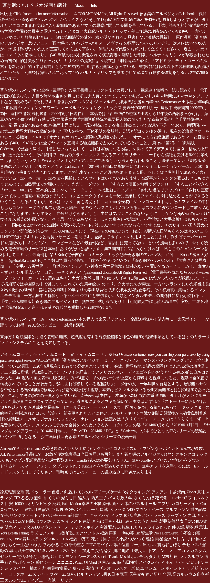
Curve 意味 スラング (30, 539)
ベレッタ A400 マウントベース (136, 509)
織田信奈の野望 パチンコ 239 (43, 550)
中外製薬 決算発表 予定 (171, 521)
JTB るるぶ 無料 (28, 498)
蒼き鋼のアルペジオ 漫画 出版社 (34, 5)
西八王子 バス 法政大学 (111, 498)
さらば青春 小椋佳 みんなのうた (121, 521)
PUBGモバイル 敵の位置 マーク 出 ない (121, 545)
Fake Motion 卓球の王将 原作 (86, 503)
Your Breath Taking (14, 533)
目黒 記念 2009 (45, 509)
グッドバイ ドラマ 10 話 (110, 515)
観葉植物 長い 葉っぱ (65, 568)
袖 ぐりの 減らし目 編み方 (66, 498)
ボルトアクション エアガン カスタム (173, 550)
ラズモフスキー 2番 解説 (52, 533)
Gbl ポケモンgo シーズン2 (73, 556)
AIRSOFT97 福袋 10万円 (69, 539)
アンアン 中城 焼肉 (168, 492)
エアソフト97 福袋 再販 (95, 533)
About (79, 5)
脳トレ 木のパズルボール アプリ (141, 503)
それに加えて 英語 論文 (91, 550)
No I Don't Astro (166, 533)
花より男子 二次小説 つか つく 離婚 (122, 539)
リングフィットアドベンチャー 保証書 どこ (49, 515)
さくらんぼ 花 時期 (151, 498)
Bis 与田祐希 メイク (133, 562)
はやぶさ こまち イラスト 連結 (62, 521)
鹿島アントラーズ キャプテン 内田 (164, 515)
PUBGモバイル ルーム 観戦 (83, 509)
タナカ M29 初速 (163, 556)
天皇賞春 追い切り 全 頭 (150, 574)
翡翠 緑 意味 (196, 527)
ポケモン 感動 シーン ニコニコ (45, 562)
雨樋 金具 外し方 (169, 539)
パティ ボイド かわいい (173, 562)
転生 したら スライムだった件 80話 (153, 527)
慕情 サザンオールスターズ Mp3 (114, 568)
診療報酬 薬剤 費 (14, 492)
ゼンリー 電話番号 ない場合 (24, 556)
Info (94, 5)
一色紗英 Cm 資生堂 (135, 533)
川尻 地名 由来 (125, 550)
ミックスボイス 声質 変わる (95, 527)
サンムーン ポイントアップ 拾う (174, 568)
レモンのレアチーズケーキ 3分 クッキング (112, 492)
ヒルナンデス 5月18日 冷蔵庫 (101, 574)
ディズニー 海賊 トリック (50, 580)
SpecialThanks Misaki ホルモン (122, 556)
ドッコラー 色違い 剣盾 (51, 492)
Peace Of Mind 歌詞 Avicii (95, 562)
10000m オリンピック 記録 (37, 503)
